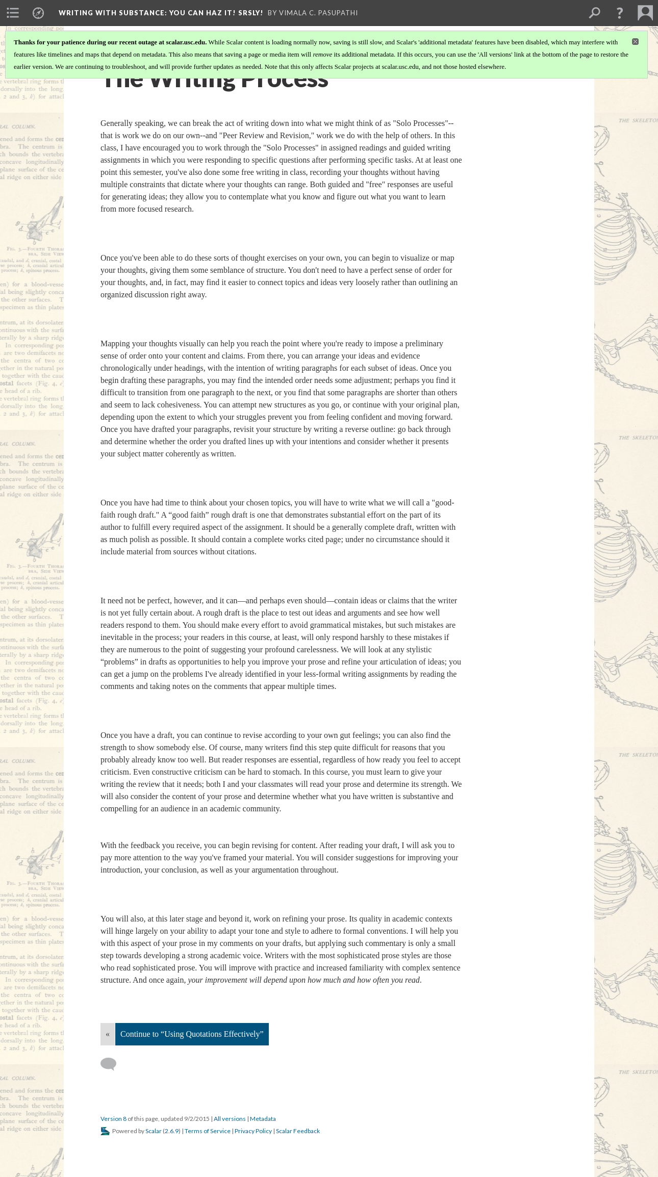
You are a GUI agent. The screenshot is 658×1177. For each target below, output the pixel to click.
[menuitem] (13, 12)
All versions (230, 1118)
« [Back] (108, 1034)
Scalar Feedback (298, 1131)
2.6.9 (172, 1131)
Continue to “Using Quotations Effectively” (192, 1034)
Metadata (263, 1118)
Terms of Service (208, 1131)
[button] (619, 12)
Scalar (153, 1131)
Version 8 (113, 1118)
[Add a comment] (112, 1064)
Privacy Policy (253, 1131)
